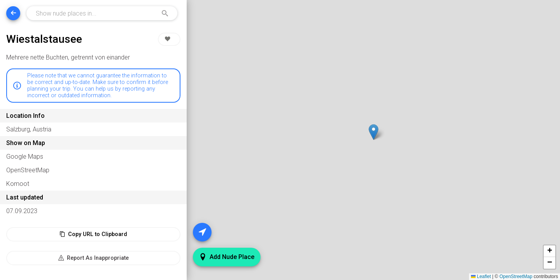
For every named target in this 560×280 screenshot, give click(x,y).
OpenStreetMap (515, 276)
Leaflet (481, 276)
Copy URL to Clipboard (93, 234)
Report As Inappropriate (93, 258)
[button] (373, 132)
